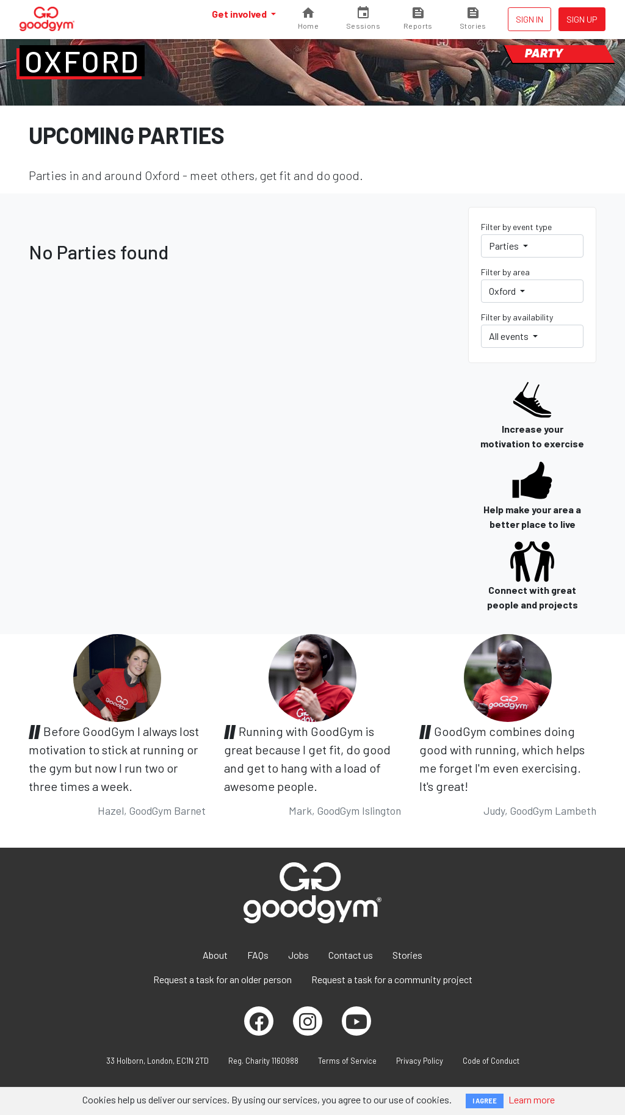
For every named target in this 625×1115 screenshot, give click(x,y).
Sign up (582, 19)
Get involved (240, 14)
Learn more (531, 1099)
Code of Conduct (491, 1061)
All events (509, 336)
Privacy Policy (419, 1061)
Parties (505, 245)
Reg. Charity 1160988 (263, 1061)
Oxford (82, 61)
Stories (407, 955)
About (215, 955)
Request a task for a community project (391, 979)
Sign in (529, 19)
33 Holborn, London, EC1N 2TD (157, 1061)
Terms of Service (347, 1061)
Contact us (350, 955)
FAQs (258, 955)
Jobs (298, 955)
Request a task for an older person (222, 979)
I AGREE (484, 1101)
